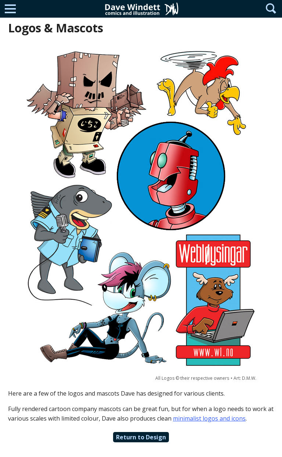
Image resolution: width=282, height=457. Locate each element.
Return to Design (141, 437)
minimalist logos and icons (209, 418)
